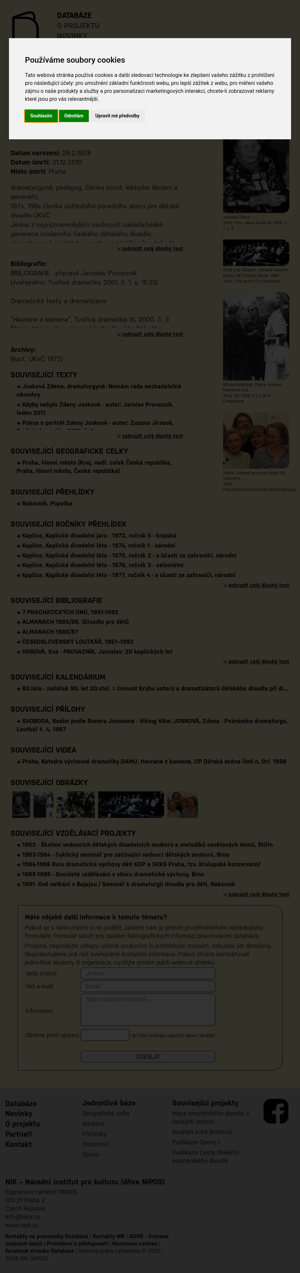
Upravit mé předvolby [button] (117, 115)
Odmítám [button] (74, 115)
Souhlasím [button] (41, 115)
